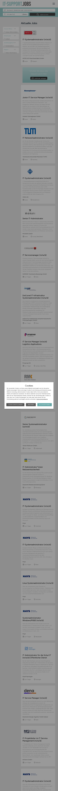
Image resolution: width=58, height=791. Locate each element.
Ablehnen (31, 404)
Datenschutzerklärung (42, 399)
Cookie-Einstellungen (15, 404)
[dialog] (29, 395)
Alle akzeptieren (44, 404)
